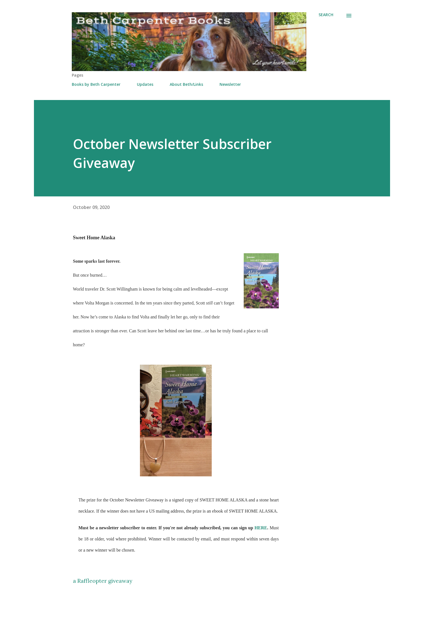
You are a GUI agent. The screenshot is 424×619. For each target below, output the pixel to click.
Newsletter (230, 84)
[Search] (326, 14)
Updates (145, 84)
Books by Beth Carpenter (96, 84)
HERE (261, 527)
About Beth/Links (186, 84)
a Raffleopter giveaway (102, 580)
